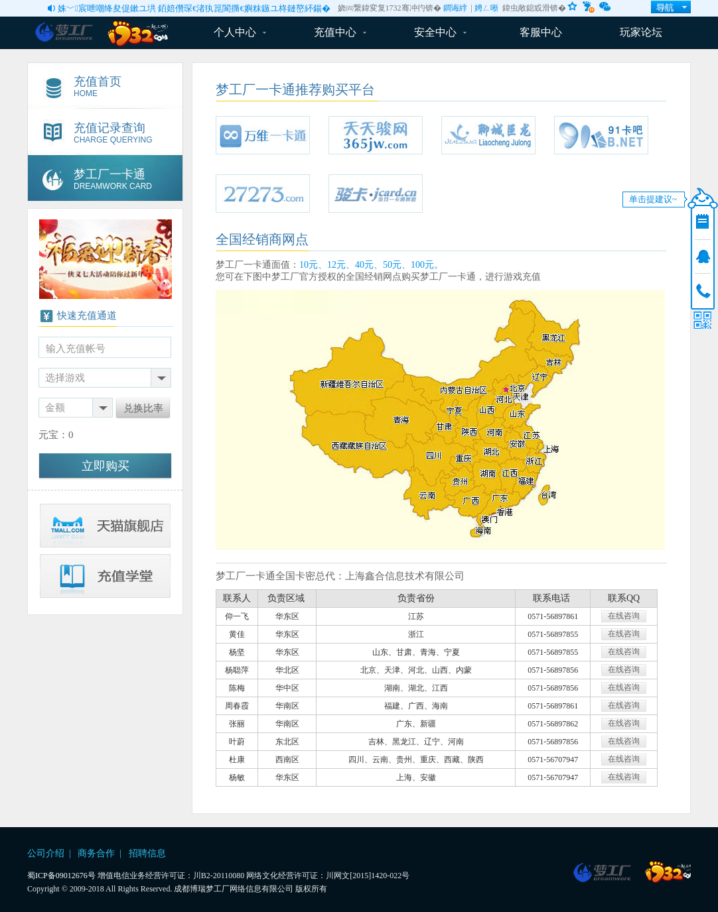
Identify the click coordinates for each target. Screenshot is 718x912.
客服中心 (541, 32)
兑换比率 (143, 408)
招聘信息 (147, 853)
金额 (55, 407)
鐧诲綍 (455, 8)
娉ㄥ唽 (486, 8)
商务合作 (96, 853)
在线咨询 (624, 615)
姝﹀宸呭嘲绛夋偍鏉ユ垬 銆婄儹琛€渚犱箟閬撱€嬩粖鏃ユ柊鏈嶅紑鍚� (194, 8)
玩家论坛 (641, 32)
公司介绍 (45, 853)
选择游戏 (65, 377)
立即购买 (105, 466)
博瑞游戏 (607, 872)
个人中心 (240, 32)
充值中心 (340, 32)
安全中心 (440, 32)
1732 (668, 872)
